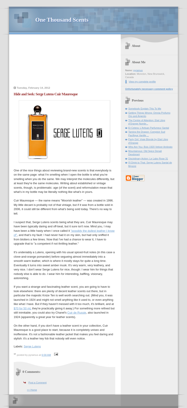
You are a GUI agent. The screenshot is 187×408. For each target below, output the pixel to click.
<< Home (32, 390)
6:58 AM (46, 355)
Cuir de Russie (76, 312)
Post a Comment (37, 382)
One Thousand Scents (62, 20)
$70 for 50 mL (22, 308)
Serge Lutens (32, 346)
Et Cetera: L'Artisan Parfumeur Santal (148, 127)
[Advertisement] (64, 61)
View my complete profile (142, 81)
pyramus (138, 70)
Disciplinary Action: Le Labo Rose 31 (148, 158)
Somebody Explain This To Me (144, 108)
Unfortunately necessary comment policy (149, 89)
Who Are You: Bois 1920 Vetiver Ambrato (150, 147)
